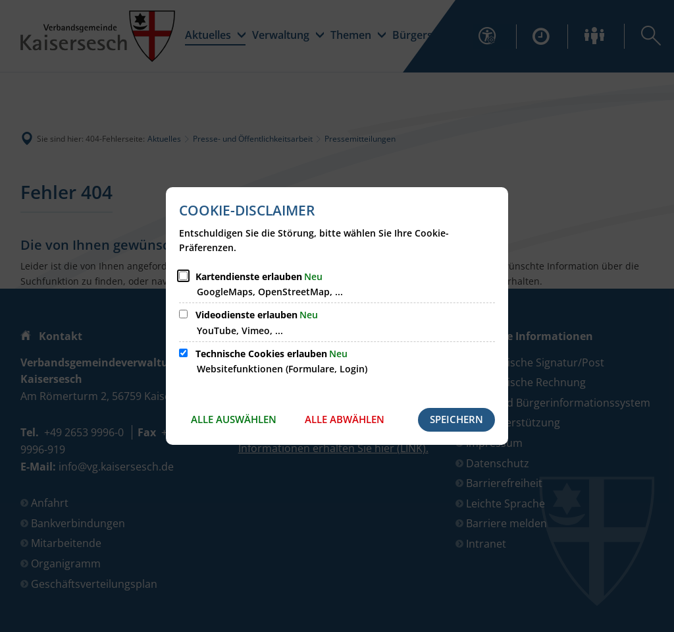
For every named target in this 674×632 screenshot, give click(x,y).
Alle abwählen (344, 419)
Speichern (456, 419)
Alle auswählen (233, 419)
